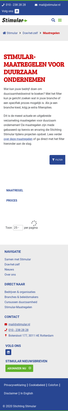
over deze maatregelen (18, 139)
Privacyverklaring (15, 385)
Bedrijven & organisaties (20, 292)
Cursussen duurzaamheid (21, 302)
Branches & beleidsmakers (21, 297)
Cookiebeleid (37, 385)
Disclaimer (11, 393)
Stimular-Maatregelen (18, 307)
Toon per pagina (21, 227)
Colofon (53, 385)
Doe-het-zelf (30, 33)
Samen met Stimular (18, 259)
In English (26, 393)
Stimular (10, 33)
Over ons (10, 274)
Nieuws (9, 269)
